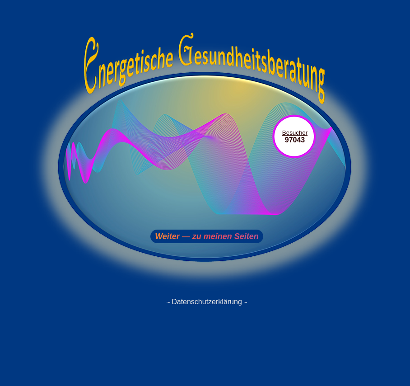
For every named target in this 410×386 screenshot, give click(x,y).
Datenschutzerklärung (207, 302)
